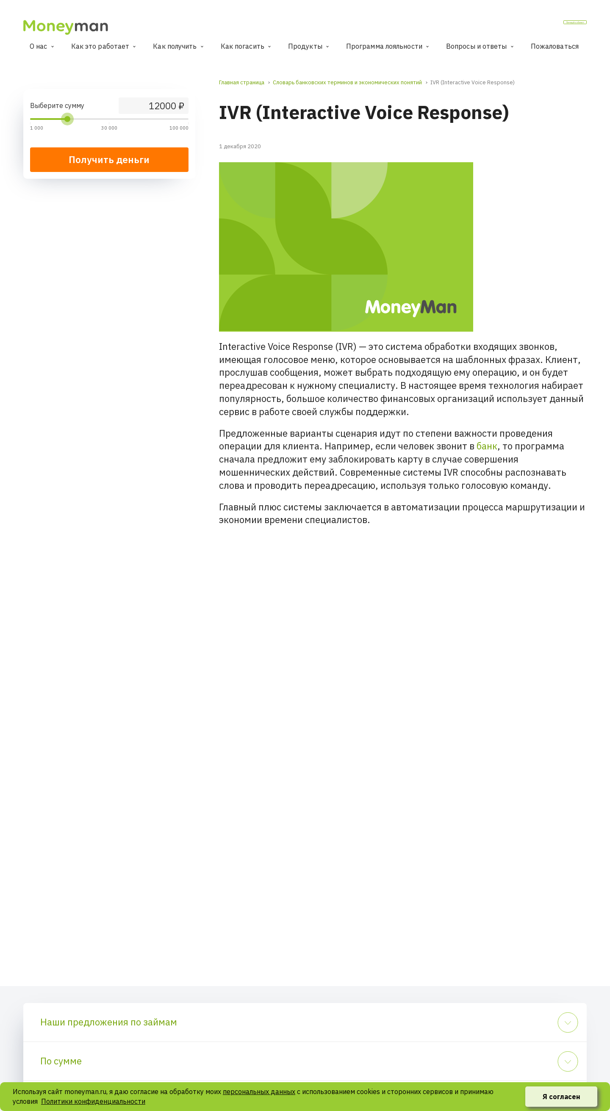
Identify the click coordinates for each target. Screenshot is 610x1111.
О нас (38, 46)
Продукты (305, 46)
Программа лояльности (384, 46)
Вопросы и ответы (476, 46)
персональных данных (259, 1091)
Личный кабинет (553, 25)
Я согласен (561, 1096)
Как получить (175, 46)
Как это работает (100, 46)
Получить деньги (109, 159)
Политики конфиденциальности (93, 1101)
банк (487, 446)
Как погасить (242, 46)
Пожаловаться (555, 46)
